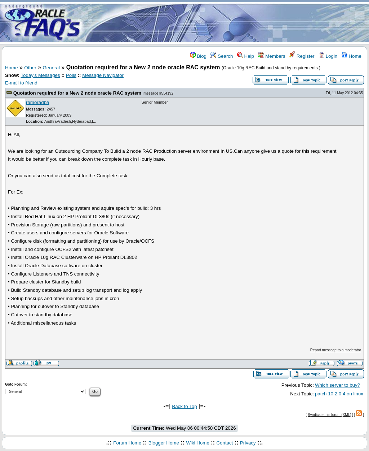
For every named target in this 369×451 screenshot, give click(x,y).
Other (30, 67)
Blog (198, 56)
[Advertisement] (227, 22)
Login (328, 56)
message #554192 (158, 93)
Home (351, 56)
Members (271, 56)
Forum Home (127, 443)
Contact (224, 443)
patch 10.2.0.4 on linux (339, 393)
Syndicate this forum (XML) (329, 415)
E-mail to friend (21, 83)
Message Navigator (103, 75)
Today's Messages (40, 75)
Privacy (248, 443)
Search (221, 56)
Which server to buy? (337, 385)
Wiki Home (197, 443)
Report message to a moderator (335, 350)
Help (245, 56)
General (51, 67)
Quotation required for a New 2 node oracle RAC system (77, 93)
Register (301, 56)
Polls (71, 75)
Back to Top (184, 406)
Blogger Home (163, 443)
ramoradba (37, 102)
